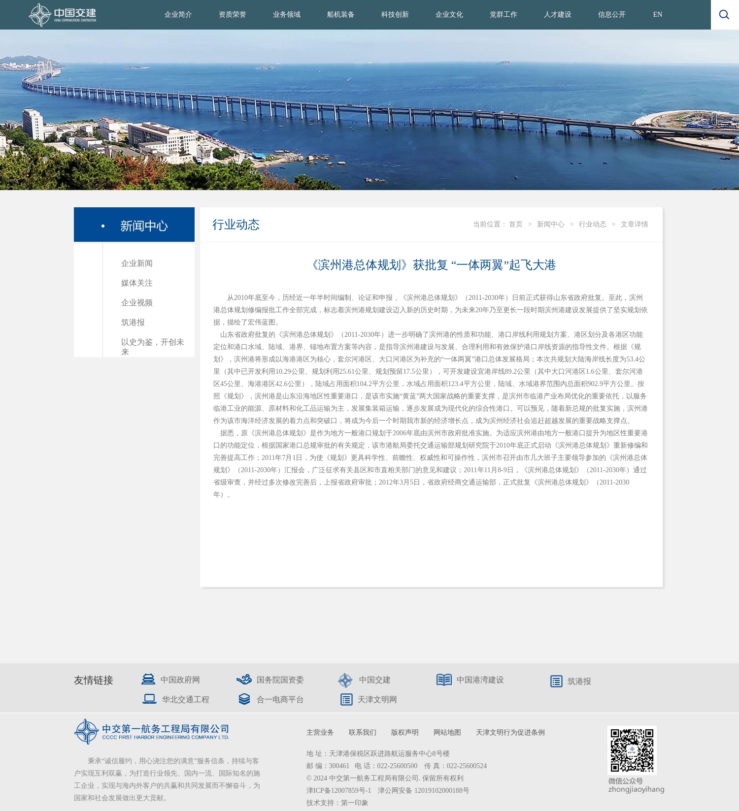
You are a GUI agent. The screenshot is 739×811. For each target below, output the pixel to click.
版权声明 (405, 732)
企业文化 (449, 14)
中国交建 (375, 680)
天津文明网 (377, 699)
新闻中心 (551, 224)
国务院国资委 (280, 680)
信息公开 (612, 14)
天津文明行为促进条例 (510, 732)
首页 (516, 224)
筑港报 (133, 322)
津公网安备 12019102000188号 (424, 790)
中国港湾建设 (480, 680)
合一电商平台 (280, 699)
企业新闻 (137, 263)
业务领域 (287, 14)
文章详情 (634, 224)
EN (658, 14)
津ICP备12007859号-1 (339, 790)
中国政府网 (180, 680)
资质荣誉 (232, 14)
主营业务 (320, 732)
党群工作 (503, 14)
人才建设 (557, 14)
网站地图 (447, 732)
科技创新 (395, 14)
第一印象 (355, 803)
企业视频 (137, 302)
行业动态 (592, 224)
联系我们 (362, 732)
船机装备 (341, 14)
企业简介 (178, 14)
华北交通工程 (185, 699)
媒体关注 (137, 283)
